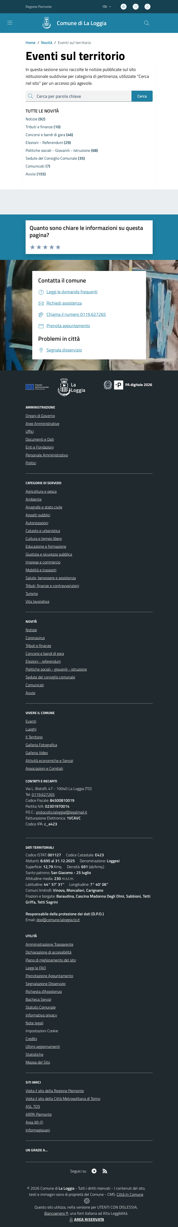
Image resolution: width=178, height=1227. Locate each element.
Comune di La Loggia (82, 23)
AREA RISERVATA (86, 1219)
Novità (43, 42)
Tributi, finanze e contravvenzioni (52, 586)
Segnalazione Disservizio (45, 984)
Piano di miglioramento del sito (51, 960)
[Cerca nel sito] (146, 23)
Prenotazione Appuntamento (49, 976)
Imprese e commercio (43, 562)
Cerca (142, 96)
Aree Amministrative (42, 423)
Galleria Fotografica (41, 745)
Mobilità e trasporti (41, 570)
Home (30, 42)
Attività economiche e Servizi (49, 760)
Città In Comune (130, 1194)
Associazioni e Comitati (44, 768)
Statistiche (34, 1054)
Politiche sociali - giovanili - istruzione (56, 669)
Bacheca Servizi (38, 999)
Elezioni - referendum (43, 661)
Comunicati (35, 685)
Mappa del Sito (38, 1062)
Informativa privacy (41, 1015)
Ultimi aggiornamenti (43, 1046)
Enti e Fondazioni (40, 447)
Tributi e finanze (38, 646)
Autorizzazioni (37, 523)
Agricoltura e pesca (41, 491)
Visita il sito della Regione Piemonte (55, 1091)
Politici (31, 463)
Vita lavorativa (37, 601)
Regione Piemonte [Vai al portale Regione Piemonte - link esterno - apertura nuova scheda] (39, 6)
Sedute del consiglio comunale (50, 677)
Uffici (30, 431)
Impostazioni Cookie (42, 1031)
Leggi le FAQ (36, 968)
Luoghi (31, 729)
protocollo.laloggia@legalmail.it (61, 812)
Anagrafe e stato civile (44, 507)
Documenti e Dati (40, 439)
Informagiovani (38, 1130)
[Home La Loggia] (72, 23)
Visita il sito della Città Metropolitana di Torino (63, 1098)
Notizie (31, 630)
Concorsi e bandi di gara (45, 653)
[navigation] (10, 23)
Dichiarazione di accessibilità (48, 952)
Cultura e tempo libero (44, 538)
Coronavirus (35, 638)
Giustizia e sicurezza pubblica (49, 554)
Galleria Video (37, 753)
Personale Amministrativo (47, 455)
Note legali (34, 1023)
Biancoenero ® (56, 1213)
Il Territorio (34, 737)
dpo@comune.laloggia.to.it (58, 920)
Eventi (31, 721)
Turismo (32, 593)
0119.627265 (43, 794)
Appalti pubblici (38, 515)
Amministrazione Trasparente (49, 944)
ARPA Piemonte (39, 1114)
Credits (31, 1039)
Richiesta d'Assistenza (44, 991)
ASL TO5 (33, 1106)
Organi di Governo (40, 416)
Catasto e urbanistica (43, 531)
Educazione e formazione (46, 546)
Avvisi (30, 693)
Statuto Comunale (41, 1007)
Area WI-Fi (34, 1122)
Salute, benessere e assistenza (51, 578)
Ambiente (34, 499)
